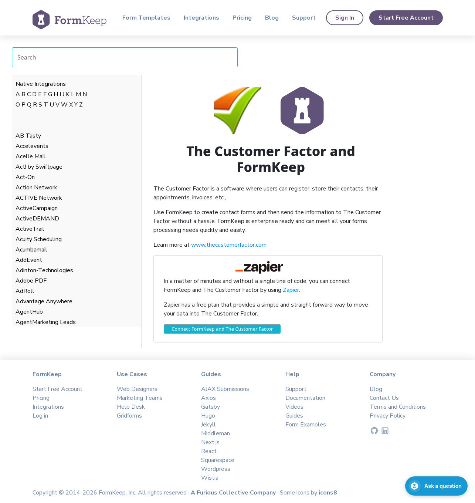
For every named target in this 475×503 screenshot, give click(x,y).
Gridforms (129, 416)
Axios (208, 398)
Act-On (25, 177)
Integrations (201, 18)
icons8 (328, 493)
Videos (294, 407)
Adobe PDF (31, 281)
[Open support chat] (436, 486)
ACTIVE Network (39, 198)
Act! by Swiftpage (39, 167)
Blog (272, 18)
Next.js (210, 442)
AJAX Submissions (225, 389)
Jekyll (208, 425)
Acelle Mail (30, 156)
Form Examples (305, 425)
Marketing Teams (140, 398)
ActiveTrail (30, 229)
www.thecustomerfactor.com (229, 245)
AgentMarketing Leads (46, 322)
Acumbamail (31, 250)
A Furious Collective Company (234, 493)
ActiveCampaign (37, 208)
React (209, 451)
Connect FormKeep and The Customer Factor (222, 328)
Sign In (344, 18)
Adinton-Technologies (44, 270)
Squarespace (217, 460)
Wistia (209, 478)
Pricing (242, 18)
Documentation (305, 398)
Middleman (215, 433)
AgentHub (29, 312)
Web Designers (137, 389)
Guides (294, 416)
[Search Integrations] (125, 57)
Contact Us (384, 398)
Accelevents (32, 146)
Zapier (291, 290)
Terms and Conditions (398, 407)
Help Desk (131, 407)
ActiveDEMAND (37, 219)
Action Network (36, 187)
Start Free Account (406, 18)
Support (304, 18)
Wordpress (215, 469)
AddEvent (29, 260)
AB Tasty (28, 136)
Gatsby (210, 407)
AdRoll (25, 291)
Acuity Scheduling (39, 239)
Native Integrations (41, 84)
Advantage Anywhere (44, 301)
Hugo (208, 416)
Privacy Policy (388, 416)
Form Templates (146, 18)
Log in (40, 416)
